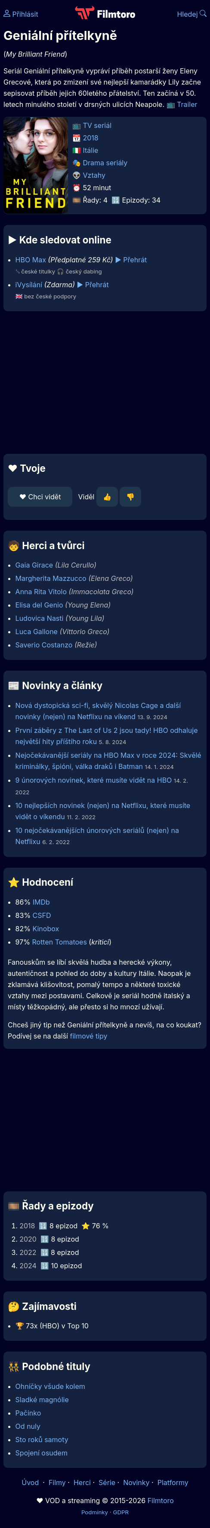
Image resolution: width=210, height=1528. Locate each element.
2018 (91, 138)
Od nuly (27, 1426)
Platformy (173, 1482)
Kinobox (45, 928)
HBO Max (30, 259)
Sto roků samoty (41, 1439)
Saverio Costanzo (44, 645)
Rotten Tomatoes (59, 942)
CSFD (42, 915)
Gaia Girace (34, 565)
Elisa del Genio (39, 605)
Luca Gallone (36, 631)
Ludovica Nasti (39, 618)
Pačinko (28, 1413)
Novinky (136, 1482)
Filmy (57, 1482)
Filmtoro (161, 1500)
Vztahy (94, 175)
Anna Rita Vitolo (41, 591)
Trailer (187, 104)
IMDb (41, 902)
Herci (82, 1482)
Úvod (31, 1482)
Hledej (192, 14)
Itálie (91, 150)
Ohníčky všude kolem (50, 1386)
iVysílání (28, 284)
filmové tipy (88, 1036)
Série (107, 1482)
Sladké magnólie (42, 1399)
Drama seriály (105, 162)
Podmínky (94, 1512)
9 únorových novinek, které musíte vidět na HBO (93, 780)
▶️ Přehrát (131, 259)
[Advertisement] (105, 382)
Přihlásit (20, 14)
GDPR (121, 1512)
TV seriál (97, 125)
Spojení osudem (41, 1453)
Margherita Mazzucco (50, 578)
